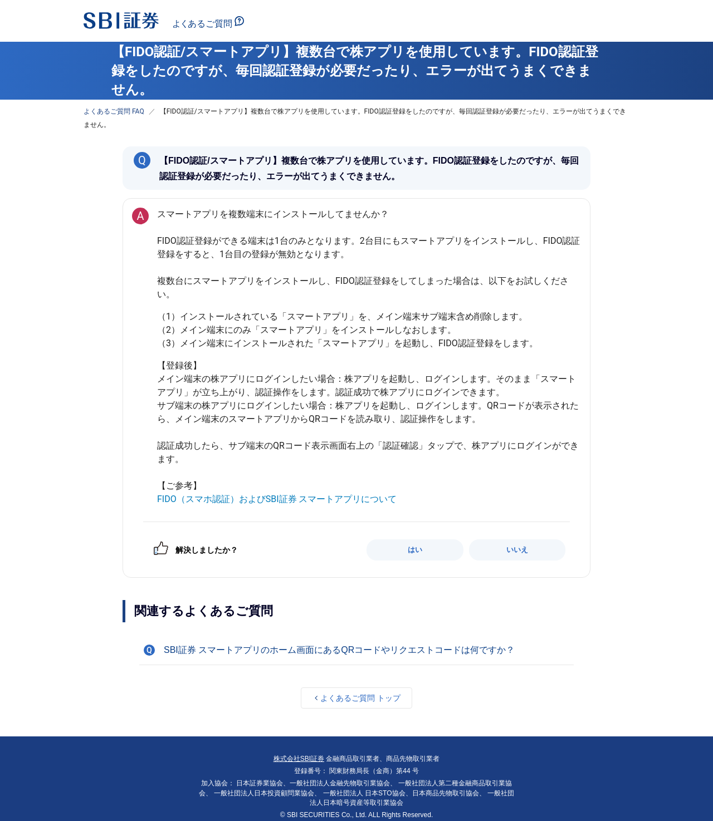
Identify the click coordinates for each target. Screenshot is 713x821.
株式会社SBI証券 (299, 759)
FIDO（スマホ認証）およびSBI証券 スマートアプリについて (277, 499)
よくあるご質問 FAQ (114, 111)
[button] (356, 650)
